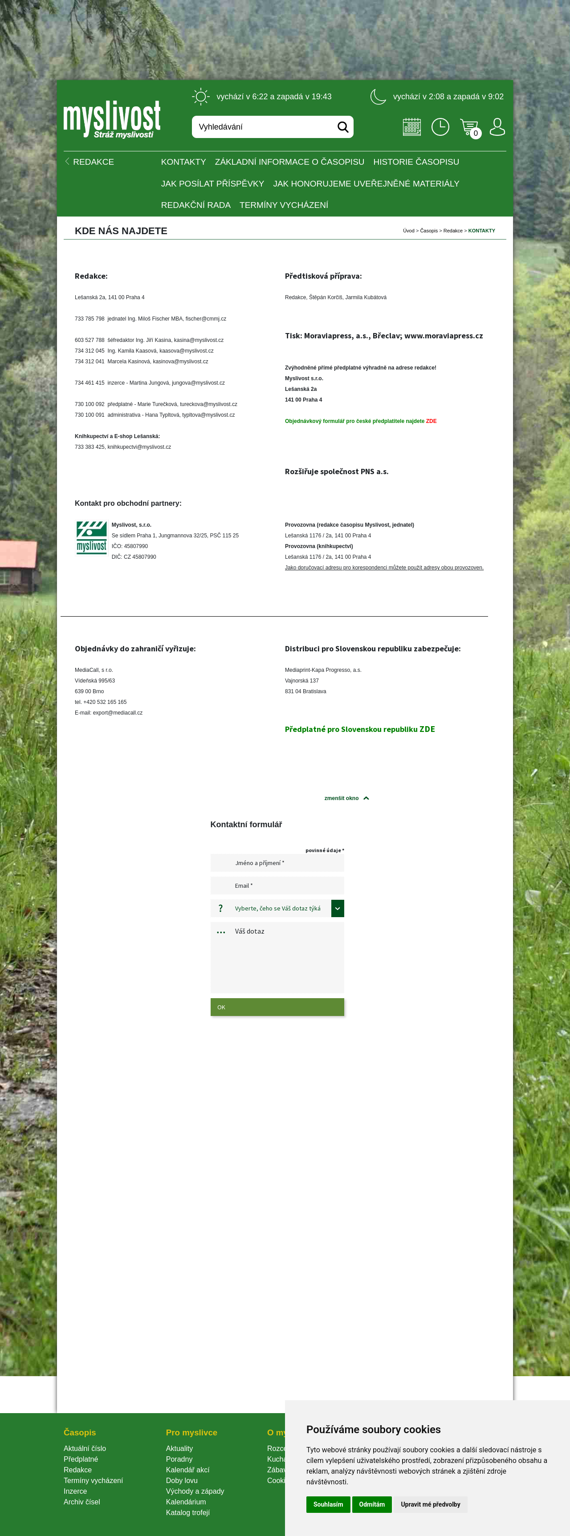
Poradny (179, 1459)
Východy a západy (195, 1491)
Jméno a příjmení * (260, 863)
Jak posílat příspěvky (213, 183)
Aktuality (179, 1448)
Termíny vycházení (284, 205)
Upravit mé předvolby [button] (430, 1504)
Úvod (409, 230)
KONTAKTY (183, 162)
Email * (244, 886)
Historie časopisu (417, 162)
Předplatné (81, 1459)
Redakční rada (196, 205)
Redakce (453, 230)
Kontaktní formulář (246, 824)
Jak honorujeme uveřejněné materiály (366, 183)
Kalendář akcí (188, 1470)
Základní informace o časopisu (290, 162)
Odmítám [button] (372, 1504)
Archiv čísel (82, 1502)
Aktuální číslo (85, 1448)
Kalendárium (186, 1502)
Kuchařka (282, 1459)
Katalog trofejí (188, 1512)
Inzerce (75, 1491)
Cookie (280, 1480)
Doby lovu (182, 1480)
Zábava (279, 1470)
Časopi (429, 230)
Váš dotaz (250, 930)
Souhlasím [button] (328, 1504)
